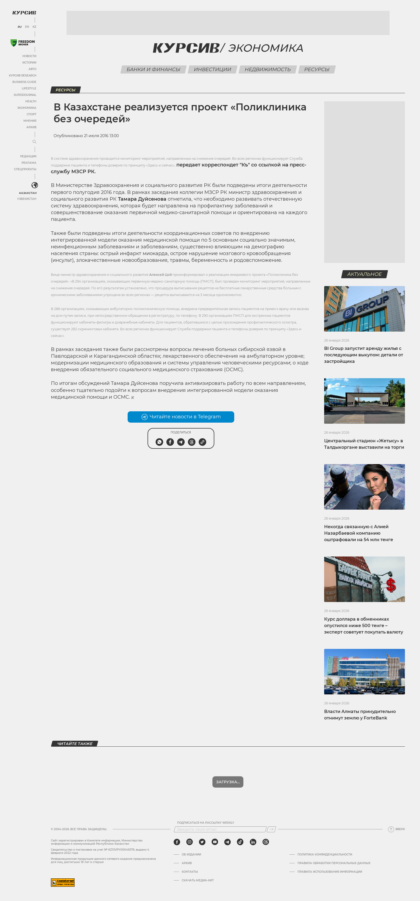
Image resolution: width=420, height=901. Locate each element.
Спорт (31, 114)
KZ (34, 27)
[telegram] (227, 842)
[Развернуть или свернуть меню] (34, 142)
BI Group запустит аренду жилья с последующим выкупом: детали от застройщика (363, 355)
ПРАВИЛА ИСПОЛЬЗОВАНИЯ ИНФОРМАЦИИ (330, 872)
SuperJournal (25, 95)
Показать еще (228, 782)
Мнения (29, 121)
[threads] (265, 842)
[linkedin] (253, 842)
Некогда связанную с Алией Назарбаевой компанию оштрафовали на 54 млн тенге (358, 533)
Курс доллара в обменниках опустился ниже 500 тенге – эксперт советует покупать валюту (363, 626)
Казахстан (27, 193)
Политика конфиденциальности (325, 854)
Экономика (26, 108)
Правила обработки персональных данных (334, 863)
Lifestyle (29, 88)
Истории (29, 62)
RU (20, 27)
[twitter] (202, 842)
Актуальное (365, 274)
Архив (31, 127)
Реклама (29, 163)
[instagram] (189, 842)
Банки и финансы (153, 69)
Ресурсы (316, 69)
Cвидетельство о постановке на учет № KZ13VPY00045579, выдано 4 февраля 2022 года (100, 851)
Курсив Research (22, 75)
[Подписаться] (271, 829)
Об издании (191, 854)
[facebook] (177, 842)
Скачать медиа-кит (198, 880)
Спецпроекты (25, 169)
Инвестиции (212, 69)
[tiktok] (240, 842)
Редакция (28, 156)
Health (30, 101)
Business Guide (24, 82)
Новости (29, 56)
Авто (32, 69)
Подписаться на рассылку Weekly (205, 823)
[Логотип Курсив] (24, 13)
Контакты (190, 872)
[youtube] (215, 842)
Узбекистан (26, 199)
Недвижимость (267, 69)
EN (27, 27)
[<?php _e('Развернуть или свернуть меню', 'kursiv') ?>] (35, 185)
